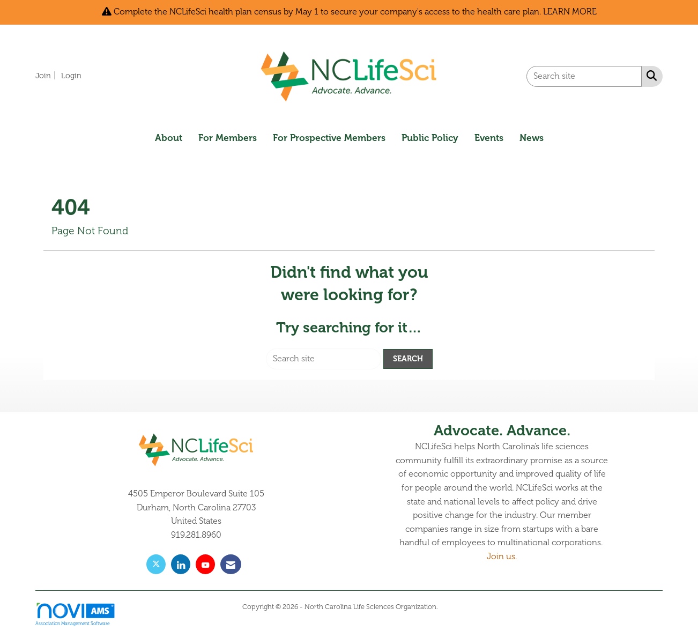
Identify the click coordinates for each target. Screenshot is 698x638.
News (531, 137)
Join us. (502, 556)
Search (408, 358)
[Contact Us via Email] (230, 564)
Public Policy (430, 137)
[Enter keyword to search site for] (584, 76)
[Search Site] (649, 75)
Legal (448, 607)
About (168, 137)
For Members (227, 137)
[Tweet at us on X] (156, 564)
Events (488, 137)
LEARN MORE (570, 12)
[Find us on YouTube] (205, 564)
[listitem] (47, 75)
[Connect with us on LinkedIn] (180, 564)
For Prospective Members (329, 137)
